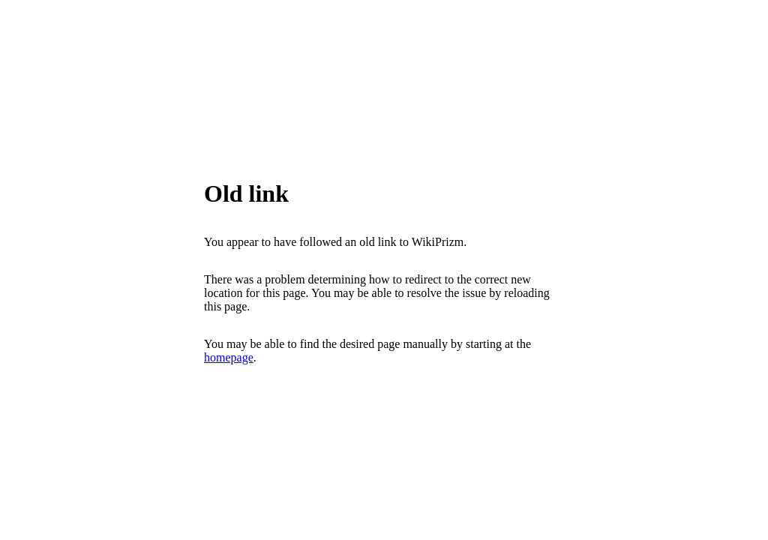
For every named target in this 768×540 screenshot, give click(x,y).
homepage (229, 357)
